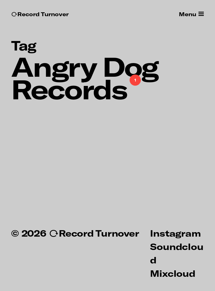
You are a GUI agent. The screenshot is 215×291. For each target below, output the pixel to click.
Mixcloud (172, 273)
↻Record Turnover (40, 14)
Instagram (175, 233)
